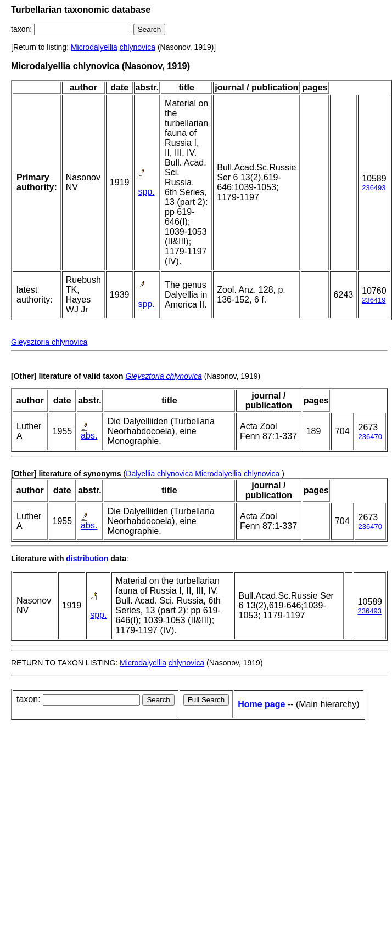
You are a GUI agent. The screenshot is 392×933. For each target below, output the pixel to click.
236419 (373, 300)
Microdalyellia (94, 47)
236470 (370, 437)
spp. (146, 191)
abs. (89, 435)
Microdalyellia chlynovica (237, 473)
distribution (87, 558)
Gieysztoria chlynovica (49, 342)
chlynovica (137, 47)
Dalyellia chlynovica (159, 473)
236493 (373, 188)
